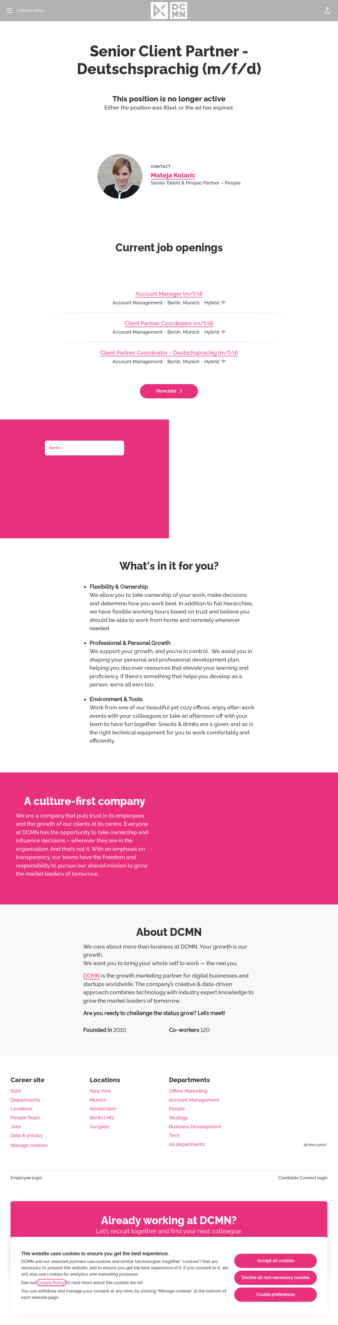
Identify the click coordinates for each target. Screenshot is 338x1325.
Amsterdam (103, 1108)
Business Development (195, 1126)
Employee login (26, 1177)
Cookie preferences (275, 1294)
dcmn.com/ (315, 1144)
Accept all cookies (275, 1260)
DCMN (91, 975)
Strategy (178, 1117)
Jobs (16, 1126)
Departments (25, 1100)
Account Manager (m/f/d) (169, 294)
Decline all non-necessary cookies (275, 1277)
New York (100, 1091)
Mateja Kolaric (173, 175)
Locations (21, 1108)
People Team (25, 1117)
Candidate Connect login (302, 1177)
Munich (98, 1100)
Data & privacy (27, 1135)
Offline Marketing (188, 1091)
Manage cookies (29, 1145)
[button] (327, 10)
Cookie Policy (51, 1282)
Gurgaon (99, 1126)
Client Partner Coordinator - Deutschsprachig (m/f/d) (169, 352)
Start (16, 1091)
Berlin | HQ (102, 1117)
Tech (174, 1135)
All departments (187, 1144)
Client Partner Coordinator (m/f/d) (169, 323)
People (177, 1108)
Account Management (194, 1100)
